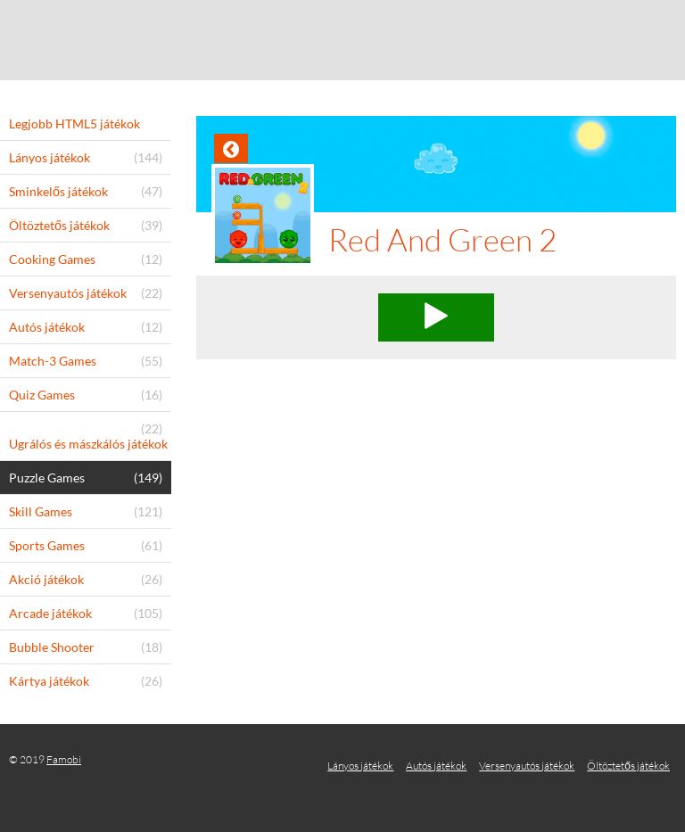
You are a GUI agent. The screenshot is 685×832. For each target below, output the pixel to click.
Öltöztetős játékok (628, 765)
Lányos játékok (360, 765)
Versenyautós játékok (526, 765)
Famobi (63, 759)
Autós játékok (436, 765)
